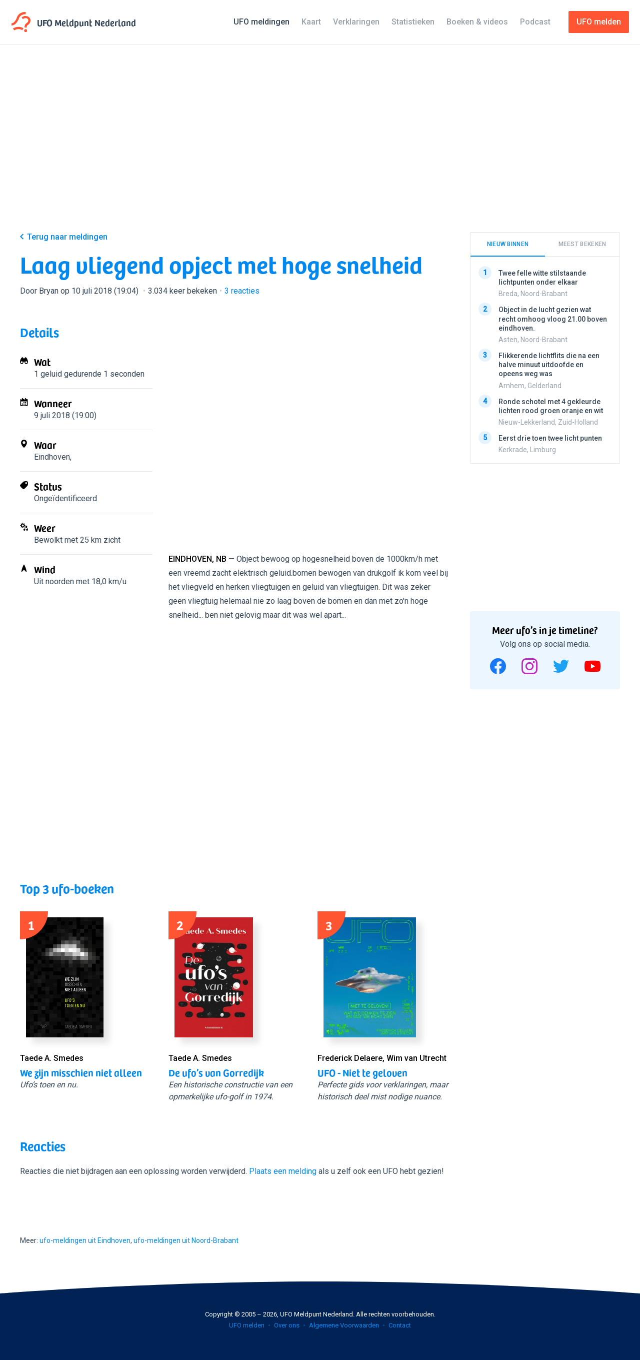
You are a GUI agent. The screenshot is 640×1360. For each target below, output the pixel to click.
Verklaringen (356, 22)
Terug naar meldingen (67, 237)
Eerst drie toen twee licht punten (550, 438)
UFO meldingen (262, 22)
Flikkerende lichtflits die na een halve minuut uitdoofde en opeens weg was (549, 365)
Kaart (311, 22)
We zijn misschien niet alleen (81, 1072)
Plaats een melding (282, 1171)
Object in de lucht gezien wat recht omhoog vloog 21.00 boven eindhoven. (552, 319)
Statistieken (413, 22)
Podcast (535, 22)
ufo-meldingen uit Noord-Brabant (186, 1240)
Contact (399, 1325)
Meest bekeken (582, 244)
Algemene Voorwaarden (344, 1325)
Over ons (287, 1325)
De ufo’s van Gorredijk (216, 1072)
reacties (242, 291)
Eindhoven (52, 457)
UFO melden (246, 1325)
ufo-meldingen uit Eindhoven (85, 1240)
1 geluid (48, 374)
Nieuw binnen (508, 244)
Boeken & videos (477, 22)
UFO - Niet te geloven (363, 1072)
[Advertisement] (320, 146)
